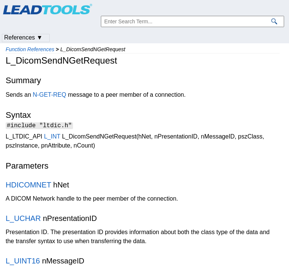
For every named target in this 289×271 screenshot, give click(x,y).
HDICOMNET (28, 186)
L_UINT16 (23, 262)
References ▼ (23, 37)
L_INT (52, 137)
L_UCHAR (23, 219)
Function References (30, 49)
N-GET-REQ (49, 94)
